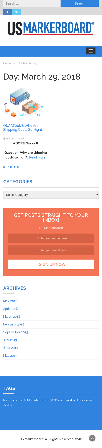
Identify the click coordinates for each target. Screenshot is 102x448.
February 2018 (13, 324)
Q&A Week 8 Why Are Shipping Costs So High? (23, 128)
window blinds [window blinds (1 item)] (74, 400)
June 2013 (10, 348)
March (27, 63)
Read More (37, 157)
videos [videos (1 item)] (61, 400)
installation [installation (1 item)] (27, 400)
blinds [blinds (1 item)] (6, 400)
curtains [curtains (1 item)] (15, 400)
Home (7, 63)
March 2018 (11, 316)
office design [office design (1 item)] (41, 400)
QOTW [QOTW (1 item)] (53, 400)
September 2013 (15, 332)
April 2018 (10, 309)
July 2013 (10, 340)
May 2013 (10, 355)
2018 (17, 63)
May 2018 (10, 301)
